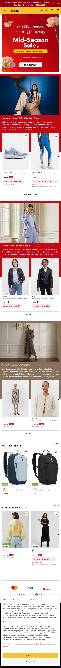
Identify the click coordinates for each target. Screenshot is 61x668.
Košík (57, 10)
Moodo (34, 550)
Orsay (5, 297)
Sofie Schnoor (7, 419)
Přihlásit (52, 11)
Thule (4, 488)
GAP (4, 550)
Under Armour (7, 172)
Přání (46, 11)
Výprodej (56, 505)
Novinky (56, 443)
